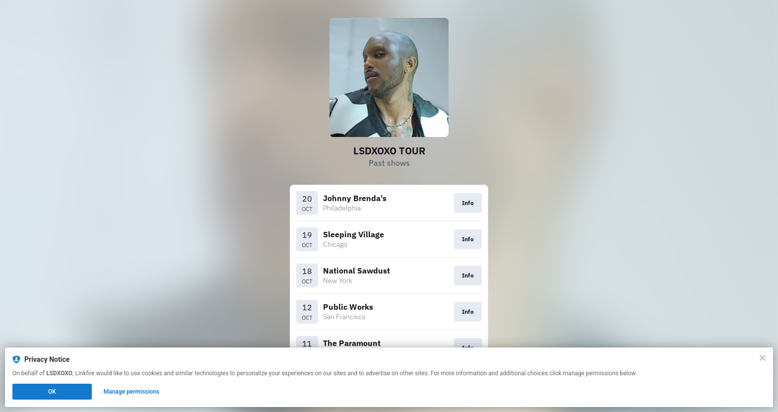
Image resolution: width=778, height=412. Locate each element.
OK (52, 391)
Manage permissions (132, 391)
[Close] (763, 358)
